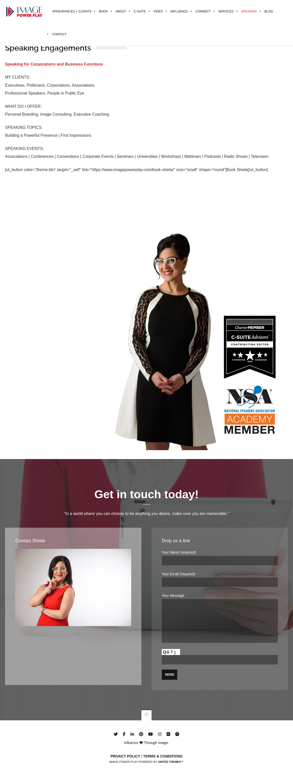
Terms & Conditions (163, 756)
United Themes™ (171, 761)
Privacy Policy (125, 756)
